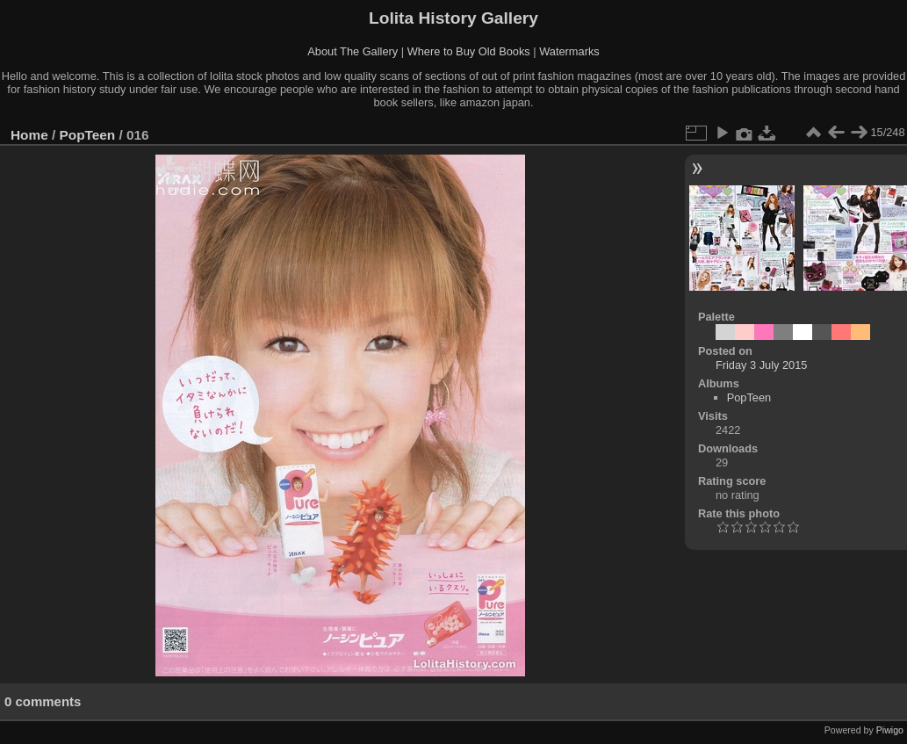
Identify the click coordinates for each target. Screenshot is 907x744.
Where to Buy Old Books (468, 51)
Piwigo (889, 730)
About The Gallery (352, 51)
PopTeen (88, 134)
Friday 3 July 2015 (762, 365)
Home (29, 134)
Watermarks (569, 51)
